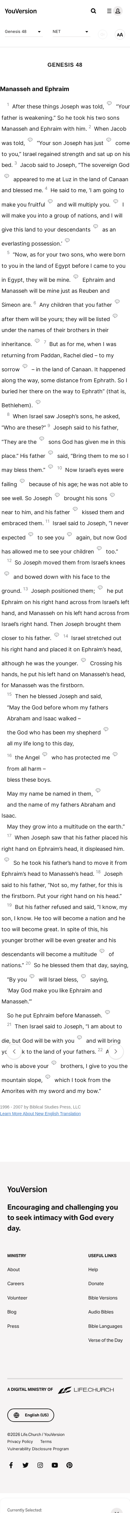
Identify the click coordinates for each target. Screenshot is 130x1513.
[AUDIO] (102, 34)
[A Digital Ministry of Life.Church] (65, 1386)
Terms (46, 1441)
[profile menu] (113, 11)
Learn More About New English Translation (40, 1113)
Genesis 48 (24, 31)
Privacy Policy (20, 1441)
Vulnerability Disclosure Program (38, 1448)
